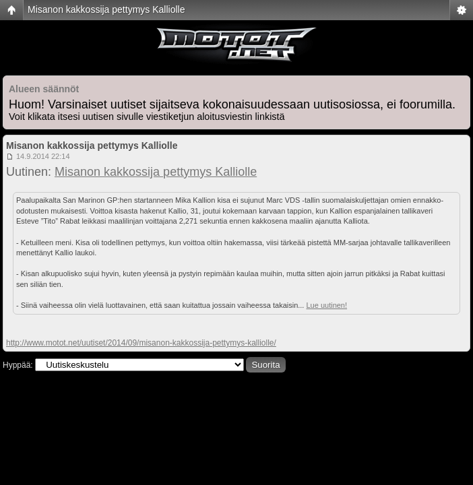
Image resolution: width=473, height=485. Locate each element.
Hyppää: (18, 365)
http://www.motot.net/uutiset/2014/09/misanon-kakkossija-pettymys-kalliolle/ (141, 343)
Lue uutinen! (326, 305)
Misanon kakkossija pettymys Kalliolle (106, 9)
